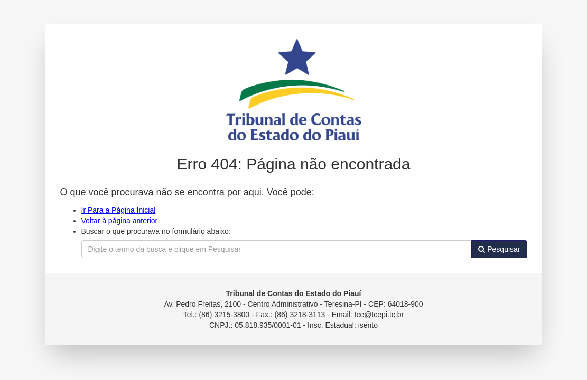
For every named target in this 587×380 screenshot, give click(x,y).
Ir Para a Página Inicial (118, 210)
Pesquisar (499, 249)
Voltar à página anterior (119, 220)
